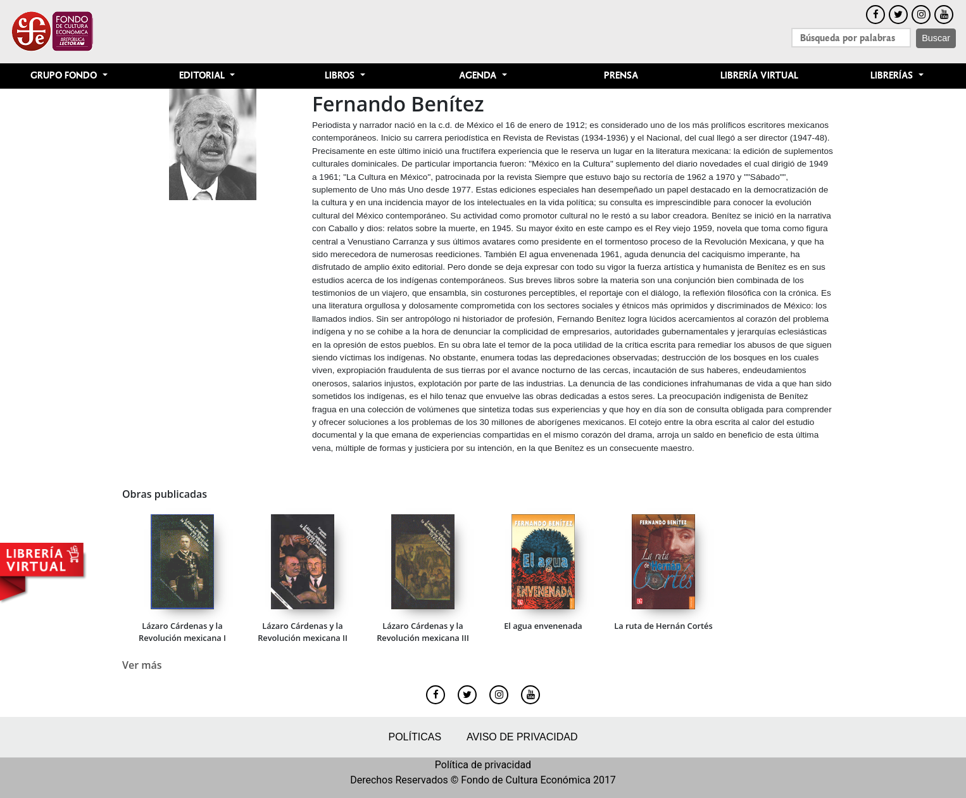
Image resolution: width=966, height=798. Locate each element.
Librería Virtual (759, 76)
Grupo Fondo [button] (64, 76)
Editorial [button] (203, 76)
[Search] (851, 38)
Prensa (621, 76)
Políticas (414, 737)
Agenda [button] (479, 76)
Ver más (142, 665)
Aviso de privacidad (522, 737)
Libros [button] (341, 76)
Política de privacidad (483, 765)
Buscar (936, 38)
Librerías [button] (892, 76)
